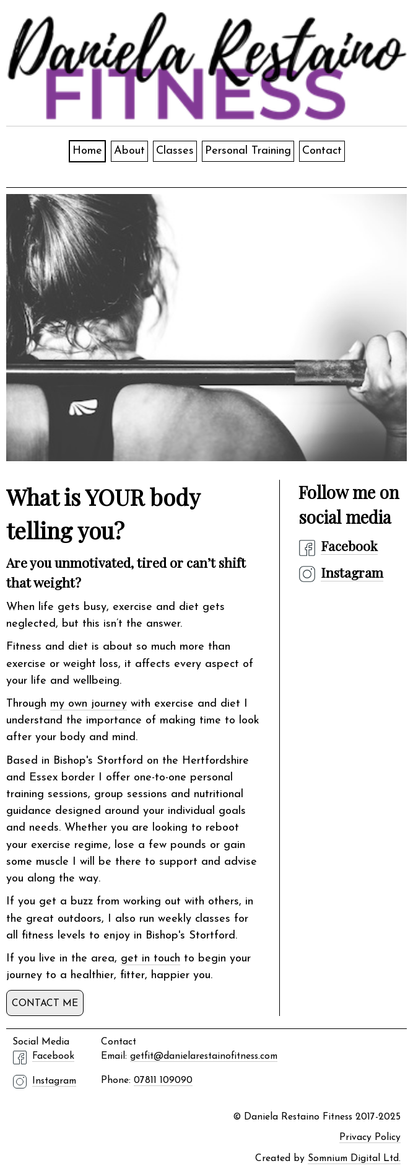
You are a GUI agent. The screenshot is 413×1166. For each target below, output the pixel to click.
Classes (175, 151)
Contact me (45, 1004)
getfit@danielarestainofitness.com (203, 1056)
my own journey (88, 704)
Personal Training (248, 151)
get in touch (150, 959)
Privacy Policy (370, 1137)
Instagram (352, 572)
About (129, 151)
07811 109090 (163, 1080)
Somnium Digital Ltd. (354, 1159)
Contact (322, 151)
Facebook (349, 545)
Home (87, 151)
